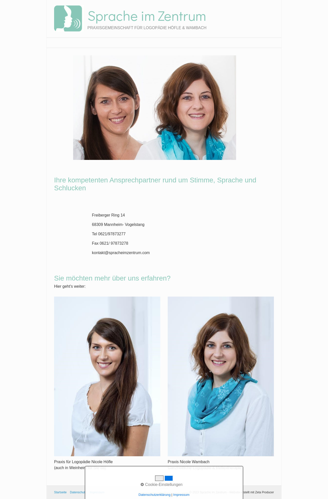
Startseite (60, 492)
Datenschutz (78, 492)
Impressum (97, 492)
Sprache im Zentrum (146, 15)
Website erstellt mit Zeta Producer (251, 492)
